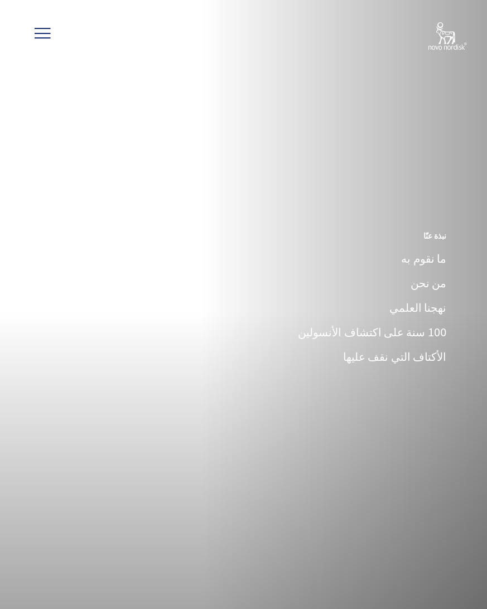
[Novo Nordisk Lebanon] (433, 36)
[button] (42, 33)
